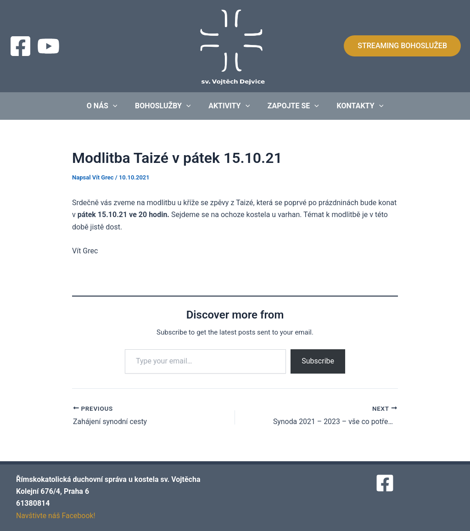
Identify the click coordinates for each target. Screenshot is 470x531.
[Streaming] (48, 46)
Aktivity (229, 106)
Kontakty (353, 106)
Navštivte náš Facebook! (56, 515)
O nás (108, 106)
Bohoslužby (166, 106)
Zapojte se (290, 106)
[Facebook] (20, 46)
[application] (118, 106)
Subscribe (318, 361)
